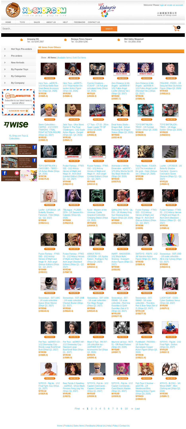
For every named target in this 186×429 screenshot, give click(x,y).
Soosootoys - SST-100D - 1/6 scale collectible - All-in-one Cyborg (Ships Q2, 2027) (171, 258)
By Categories (15, 76)
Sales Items (79, 426)
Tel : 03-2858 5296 (79, 42)
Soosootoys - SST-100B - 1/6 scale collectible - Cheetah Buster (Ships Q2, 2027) (74, 302)
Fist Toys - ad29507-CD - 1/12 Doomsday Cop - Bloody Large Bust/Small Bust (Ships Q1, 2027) (50, 346)
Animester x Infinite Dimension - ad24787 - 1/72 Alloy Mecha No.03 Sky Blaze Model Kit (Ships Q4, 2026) (122, 171)
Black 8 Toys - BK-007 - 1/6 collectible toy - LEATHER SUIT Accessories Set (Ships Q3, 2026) (98, 347)
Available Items (64, 58)
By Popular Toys (16, 69)
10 (126, 408)
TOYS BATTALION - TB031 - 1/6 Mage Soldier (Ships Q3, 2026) (171, 127)
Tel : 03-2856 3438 (132, 42)
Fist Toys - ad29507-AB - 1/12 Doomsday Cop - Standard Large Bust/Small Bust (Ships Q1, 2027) (74, 347)
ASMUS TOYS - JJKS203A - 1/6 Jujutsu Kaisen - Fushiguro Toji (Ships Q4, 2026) (98, 258)
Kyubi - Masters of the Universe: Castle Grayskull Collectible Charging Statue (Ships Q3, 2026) (98, 215)
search (109, 28)
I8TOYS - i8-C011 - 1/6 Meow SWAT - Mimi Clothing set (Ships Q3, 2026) (171, 387)
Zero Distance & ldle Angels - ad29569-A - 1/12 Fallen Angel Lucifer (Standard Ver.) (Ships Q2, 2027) (147, 88)
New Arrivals (14, 62)
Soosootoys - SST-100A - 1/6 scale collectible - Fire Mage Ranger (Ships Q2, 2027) (98, 302)
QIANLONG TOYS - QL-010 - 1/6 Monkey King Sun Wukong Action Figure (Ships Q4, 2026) (122, 214)
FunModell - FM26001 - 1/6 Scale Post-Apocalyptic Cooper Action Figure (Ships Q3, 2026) (147, 347)
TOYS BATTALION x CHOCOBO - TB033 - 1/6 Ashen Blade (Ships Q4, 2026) (50, 170)
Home (59, 426)
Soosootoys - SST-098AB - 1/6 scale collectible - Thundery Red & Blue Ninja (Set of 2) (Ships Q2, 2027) (147, 303)
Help (109, 426)
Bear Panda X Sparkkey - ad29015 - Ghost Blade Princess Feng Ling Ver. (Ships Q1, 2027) (74, 387)
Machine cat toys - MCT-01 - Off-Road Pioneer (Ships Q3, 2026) (122, 344)
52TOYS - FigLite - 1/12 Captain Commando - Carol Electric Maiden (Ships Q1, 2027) (122, 387)
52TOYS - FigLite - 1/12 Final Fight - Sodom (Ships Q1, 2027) (171, 344)
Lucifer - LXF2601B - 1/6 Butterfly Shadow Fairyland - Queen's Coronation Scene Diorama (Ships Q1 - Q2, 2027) (171, 172)
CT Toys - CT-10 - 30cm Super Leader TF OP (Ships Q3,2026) (98, 127)
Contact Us (125, 426)
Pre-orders (13, 55)
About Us (101, 426)
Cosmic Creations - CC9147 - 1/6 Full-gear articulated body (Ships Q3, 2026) (98, 87)
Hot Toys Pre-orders (18, 49)
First (77, 408)
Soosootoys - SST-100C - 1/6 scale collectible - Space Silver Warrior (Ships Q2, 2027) (50, 302)
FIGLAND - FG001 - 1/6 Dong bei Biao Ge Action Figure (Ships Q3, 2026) (171, 86)
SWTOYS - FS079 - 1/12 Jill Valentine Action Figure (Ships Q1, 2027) (147, 256)
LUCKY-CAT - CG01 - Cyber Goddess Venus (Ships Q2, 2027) (171, 300)
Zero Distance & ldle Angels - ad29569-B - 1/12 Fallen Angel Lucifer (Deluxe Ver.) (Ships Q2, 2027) (122, 88)
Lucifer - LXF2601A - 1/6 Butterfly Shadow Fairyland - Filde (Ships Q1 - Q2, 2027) (50, 214)
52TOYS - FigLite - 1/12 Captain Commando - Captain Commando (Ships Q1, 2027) (98, 387)
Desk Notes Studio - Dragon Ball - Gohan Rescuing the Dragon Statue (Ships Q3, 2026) (122, 128)
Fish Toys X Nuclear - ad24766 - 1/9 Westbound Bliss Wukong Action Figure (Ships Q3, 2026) (147, 388)
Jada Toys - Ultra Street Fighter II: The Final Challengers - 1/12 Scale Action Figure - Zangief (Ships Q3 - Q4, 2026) (74, 129)
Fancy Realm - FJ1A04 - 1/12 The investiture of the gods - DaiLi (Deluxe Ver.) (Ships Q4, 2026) (147, 170)
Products (68, 426)
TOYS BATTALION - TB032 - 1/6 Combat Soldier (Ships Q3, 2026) (147, 127)
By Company (14, 82)
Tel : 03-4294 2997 (35, 42)
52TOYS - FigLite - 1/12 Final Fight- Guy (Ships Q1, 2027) (50, 386)
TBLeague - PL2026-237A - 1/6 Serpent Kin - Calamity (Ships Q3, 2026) (74, 214)
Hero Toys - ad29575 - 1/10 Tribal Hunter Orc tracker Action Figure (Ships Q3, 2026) (74, 87)
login (162, 5)
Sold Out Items (79, 58)
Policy (115, 426)
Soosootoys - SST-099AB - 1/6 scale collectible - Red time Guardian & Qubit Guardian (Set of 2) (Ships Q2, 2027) (122, 304)
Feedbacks (90, 426)
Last (137, 408)
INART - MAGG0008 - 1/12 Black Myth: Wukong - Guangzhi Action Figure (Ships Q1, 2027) (122, 259)
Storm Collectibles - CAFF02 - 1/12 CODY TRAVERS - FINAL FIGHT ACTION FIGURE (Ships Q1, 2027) (50, 129)
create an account (175, 5)
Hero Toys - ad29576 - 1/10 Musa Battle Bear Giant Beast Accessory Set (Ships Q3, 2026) (50, 87)
